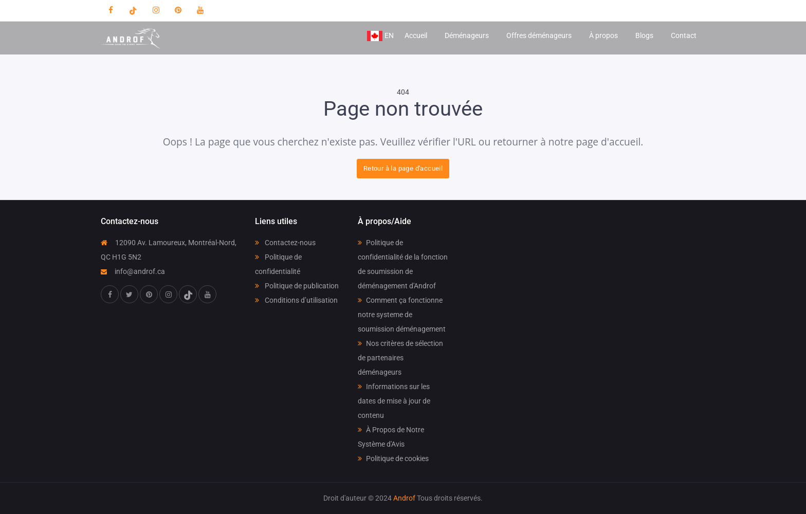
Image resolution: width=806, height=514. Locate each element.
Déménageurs (467, 35)
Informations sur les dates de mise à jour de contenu (394, 400)
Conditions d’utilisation (296, 300)
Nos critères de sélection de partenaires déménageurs (400, 357)
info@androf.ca (133, 271)
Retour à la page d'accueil (403, 168)
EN (380, 36)
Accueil (416, 35)
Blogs (644, 35)
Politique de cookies (393, 458)
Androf (404, 498)
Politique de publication (297, 286)
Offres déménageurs (539, 35)
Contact (684, 35)
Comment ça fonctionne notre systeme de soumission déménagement (402, 314)
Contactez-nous (285, 242)
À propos (603, 35)
